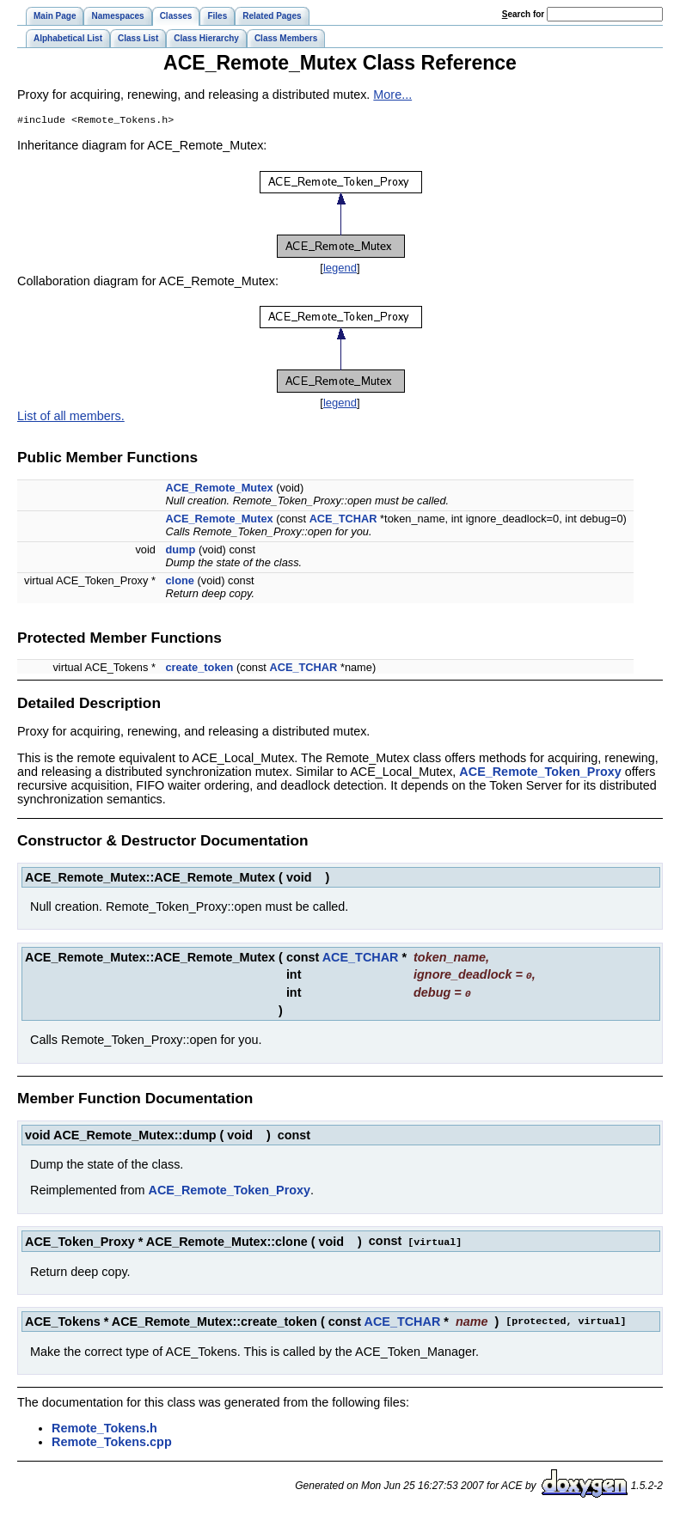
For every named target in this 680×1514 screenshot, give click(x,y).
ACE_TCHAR (343, 520)
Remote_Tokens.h (104, 1427)
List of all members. (71, 417)
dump (180, 551)
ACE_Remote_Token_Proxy (540, 773)
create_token (199, 668)
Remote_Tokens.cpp (112, 1441)
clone (179, 582)
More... (392, 94)
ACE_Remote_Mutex (219, 489)
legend (340, 269)
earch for (523, 14)
